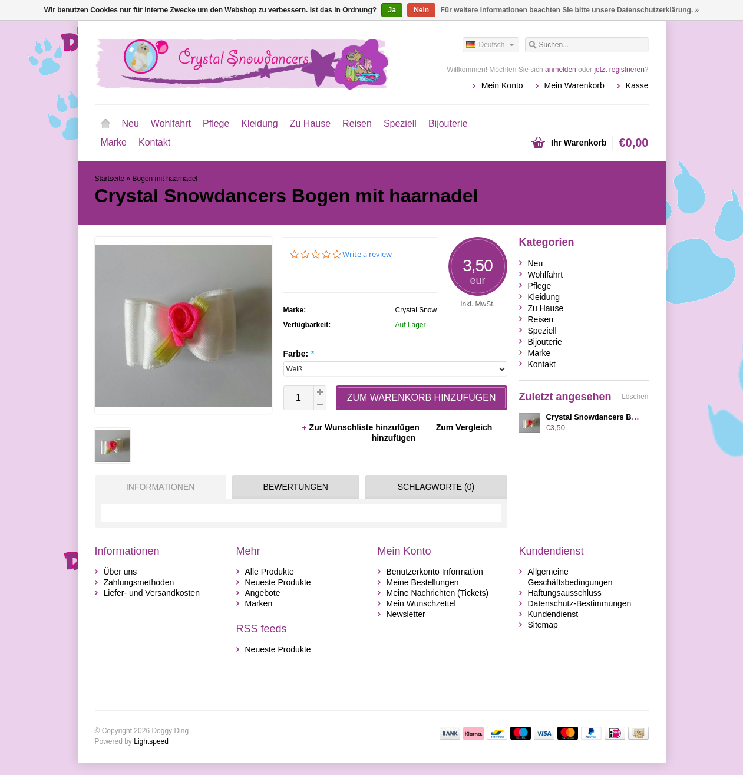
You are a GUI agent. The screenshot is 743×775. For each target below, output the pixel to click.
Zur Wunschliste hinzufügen (361, 427)
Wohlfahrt (171, 123)
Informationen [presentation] (160, 487)
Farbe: (298, 353)
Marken (259, 603)
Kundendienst (553, 614)
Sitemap (543, 624)
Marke (114, 142)
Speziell (400, 123)
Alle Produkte (269, 571)
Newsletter (406, 614)
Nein (421, 10)
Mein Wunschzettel (421, 603)
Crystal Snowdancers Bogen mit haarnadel (624, 417)
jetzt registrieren (619, 69)
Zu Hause (310, 123)
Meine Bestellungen (423, 582)
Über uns (120, 571)
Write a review (367, 254)
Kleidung (259, 123)
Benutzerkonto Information (435, 571)
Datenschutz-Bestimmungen (580, 603)
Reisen (357, 123)
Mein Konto (502, 85)
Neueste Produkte (278, 582)
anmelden (560, 69)
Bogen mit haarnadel (165, 178)
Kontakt (154, 142)
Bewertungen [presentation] (295, 487)
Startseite (105, 123)
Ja (391, 10)
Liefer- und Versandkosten (152, 593)
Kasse (637, 85)
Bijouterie (448, 123)
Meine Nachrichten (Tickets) (438, 593)
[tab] (157, 487)
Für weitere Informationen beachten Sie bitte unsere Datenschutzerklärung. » (570, 10)
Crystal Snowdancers (428, 310)
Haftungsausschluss (565, 593)
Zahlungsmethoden (139, 582)
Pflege (216, 123)
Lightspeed (151, 741)
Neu (130, 123)
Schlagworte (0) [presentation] (436, 487)
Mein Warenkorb (574, 85)
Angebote (262, 593)
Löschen (635, 397)
